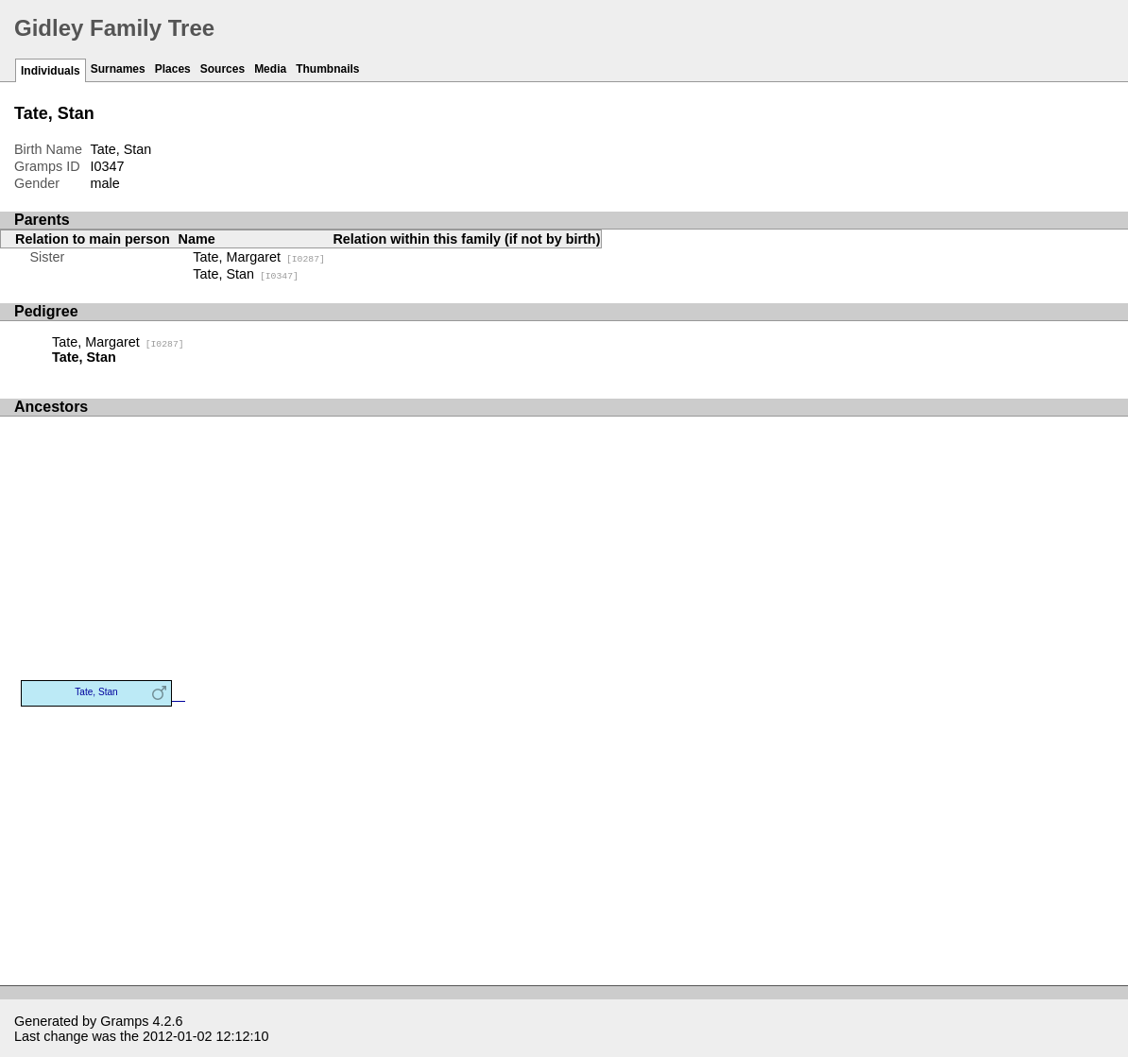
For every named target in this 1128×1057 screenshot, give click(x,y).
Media (270, 69)
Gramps (124, 1021)
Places (173, 69)
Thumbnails (327, 69)
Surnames (118, 69)
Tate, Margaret (259, 256)
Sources (222, 69)
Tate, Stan (246, 273)
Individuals (50, 70)
